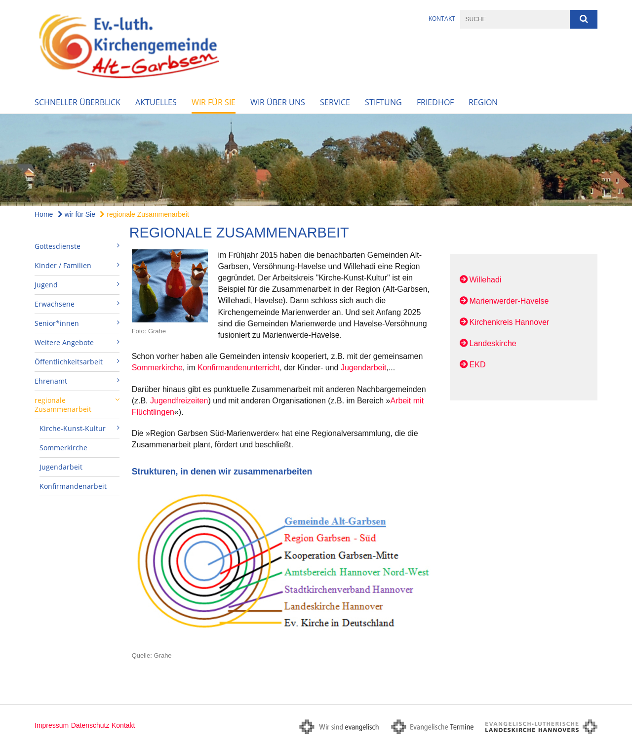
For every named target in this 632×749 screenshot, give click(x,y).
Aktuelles (156, 102)
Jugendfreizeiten (179, 400)
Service (335, 102)
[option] (316, 160)
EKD (478, 364)
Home (44, 214)
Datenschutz (90, 725)
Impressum (52, 725)
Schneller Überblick (77, 102)
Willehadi (486, 280)
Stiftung (383, 102)
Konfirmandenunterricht (238, 367)
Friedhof (435, 102)
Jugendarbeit (61, 467)
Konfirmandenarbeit (73, 486)
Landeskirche (493, 343)
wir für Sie (214, 102)
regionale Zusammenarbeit (144, 214)
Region (483, 102)
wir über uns (277, 102)
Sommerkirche (63, 447)
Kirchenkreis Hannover (510, 322)
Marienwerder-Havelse (509, 301)
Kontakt (442, 18)
